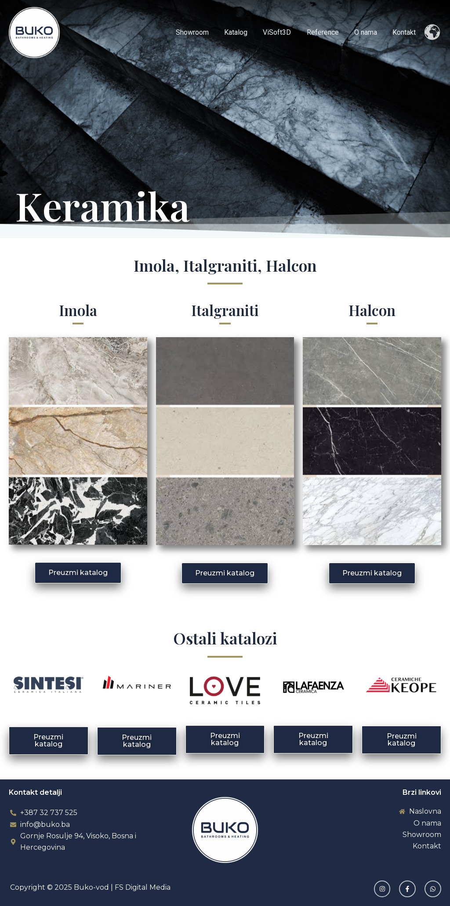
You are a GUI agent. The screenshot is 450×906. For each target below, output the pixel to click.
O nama (367, 32)
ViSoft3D (282, 32)
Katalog (242, 32)
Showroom (200, 32)
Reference (326, 32)
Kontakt (405, 32)
